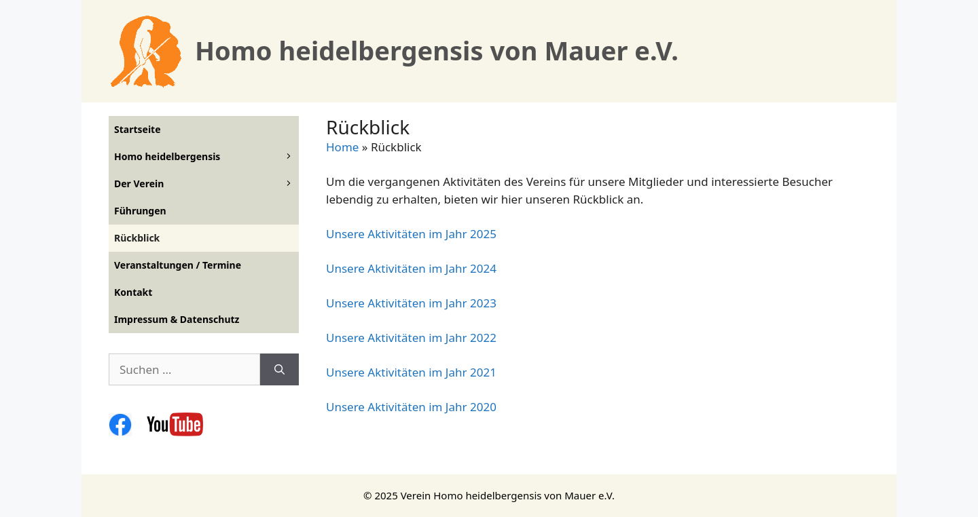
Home (342, 147)
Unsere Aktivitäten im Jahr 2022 (411, 337)
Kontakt (133, 292)
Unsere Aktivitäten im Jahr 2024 (411, 268)
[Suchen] (279, 369)
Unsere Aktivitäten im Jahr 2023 (411, 303)
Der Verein (206, 183)
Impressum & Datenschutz (176, 319)
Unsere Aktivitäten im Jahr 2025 (411, 234)
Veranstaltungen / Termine (177, 264)
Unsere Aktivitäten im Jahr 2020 (411, 407)
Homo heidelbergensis (206, 156)
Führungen (140, 210)
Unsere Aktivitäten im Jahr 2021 (411, 372)
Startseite (137, 129)
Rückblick (137, 237)
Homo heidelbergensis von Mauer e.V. (436, 50)
